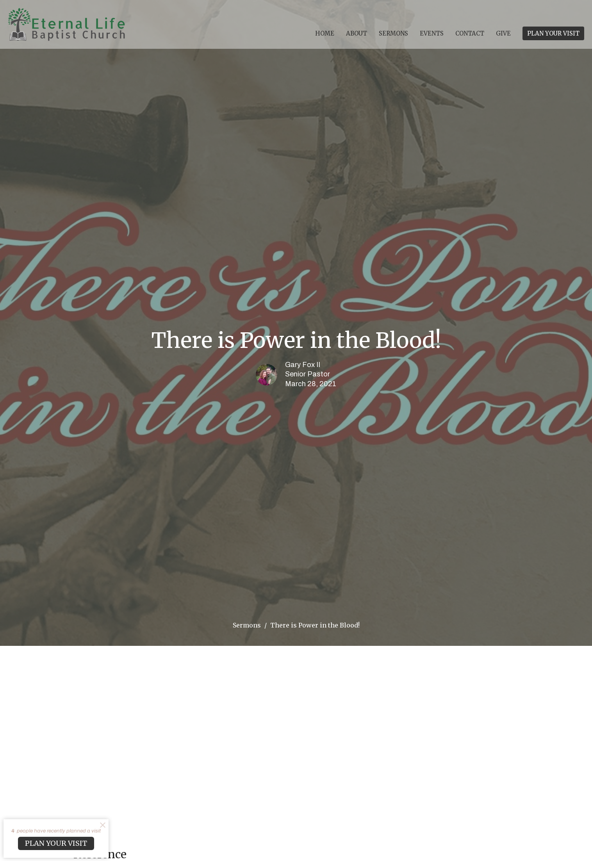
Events (432, 33)
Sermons (393, 33)
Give (503, 33)
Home (324, 33)
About (356, 33)
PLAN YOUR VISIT (553, 33)
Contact (469, 33)
